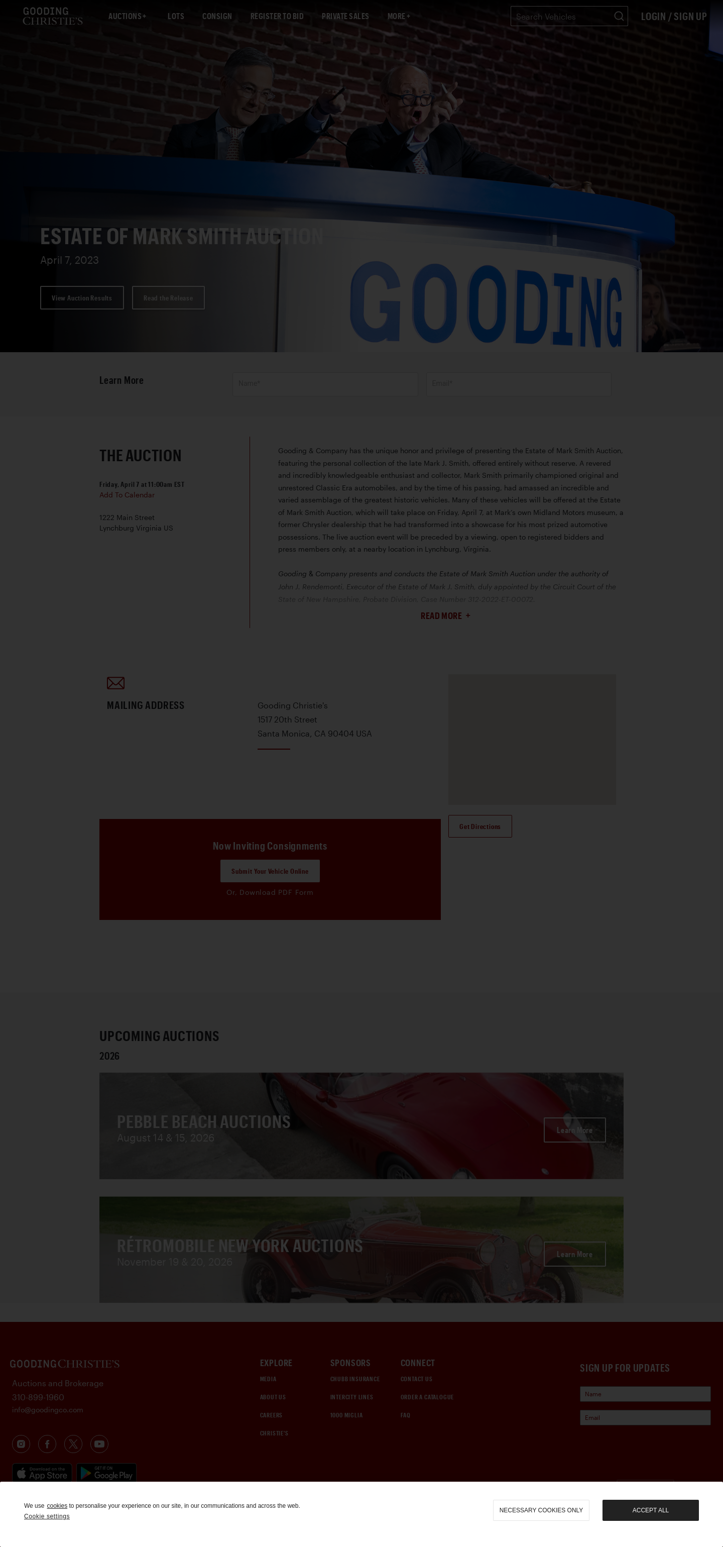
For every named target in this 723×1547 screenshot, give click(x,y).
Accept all (651, 1510)
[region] (361, 1514)
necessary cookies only (541, 1510)
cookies (57, 1505)
